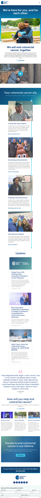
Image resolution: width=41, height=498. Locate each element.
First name (3, 490)
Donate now (20, 455)
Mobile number (25, 495)
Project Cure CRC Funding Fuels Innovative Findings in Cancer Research (19, 275)
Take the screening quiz (13, 172)
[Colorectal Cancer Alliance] (4, 2)
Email (2, 495)
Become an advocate (34, 421)
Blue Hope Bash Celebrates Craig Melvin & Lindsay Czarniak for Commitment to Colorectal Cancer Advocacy (20, 313)
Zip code (34, 490)
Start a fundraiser (19, 421)
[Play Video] (20, 74)
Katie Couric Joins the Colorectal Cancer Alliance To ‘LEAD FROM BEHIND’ (20, 348)
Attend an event (5, 421)
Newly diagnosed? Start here (14, 208)
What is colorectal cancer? (14, 134)
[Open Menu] (39, 3)
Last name (19, 490)
